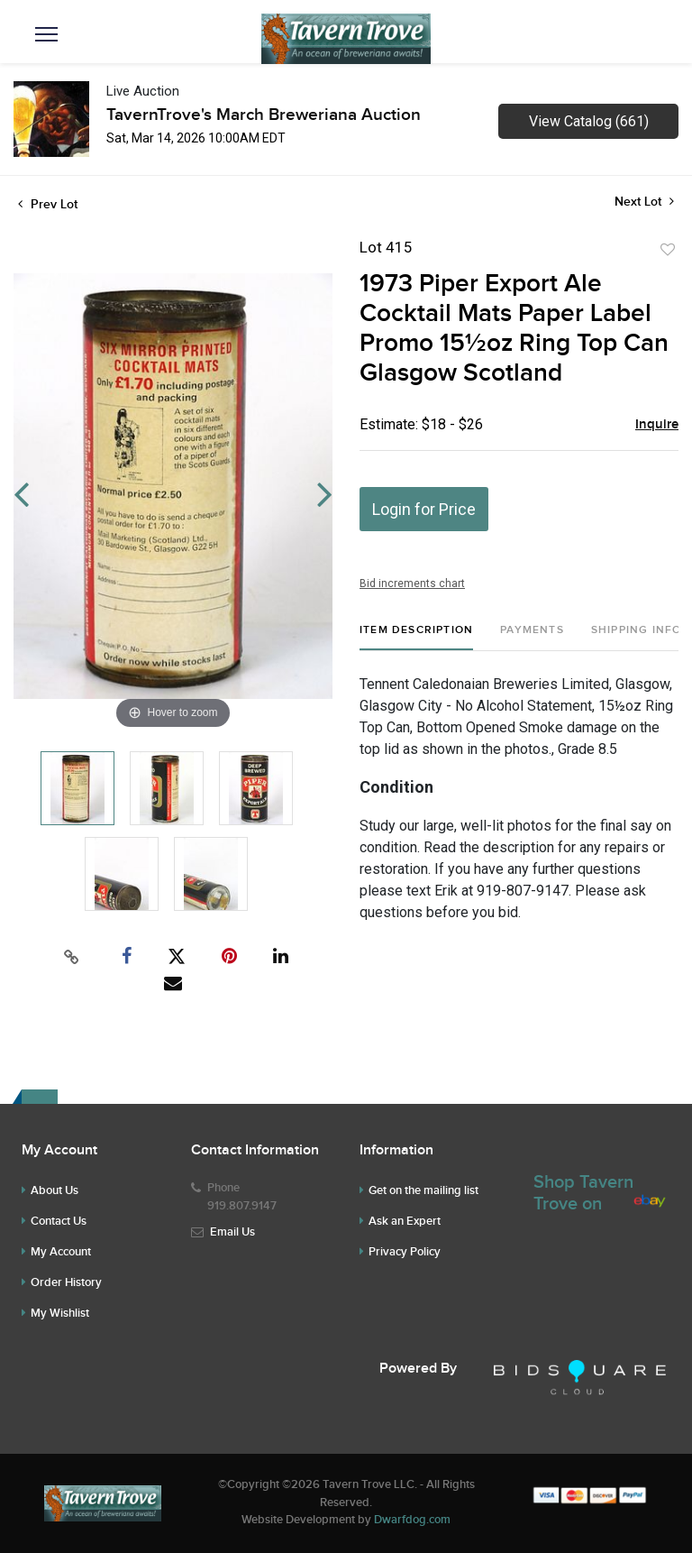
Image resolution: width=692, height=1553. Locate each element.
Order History (66, 1282)
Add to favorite (667, 250)
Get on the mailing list (423, 1190)
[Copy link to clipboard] (72, 957)
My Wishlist (60, 1313)
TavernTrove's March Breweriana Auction (263, 115)
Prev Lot (47, 204)
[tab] (416, 637)
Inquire (656, 425)
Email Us (232, 1232)
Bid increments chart (412, 583)
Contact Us (58, 1221)
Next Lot (644, 201)
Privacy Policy (405, 1252)
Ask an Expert (405, 1221)
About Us (54, 1190)
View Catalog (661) (589, 121)
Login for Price (424, 509)
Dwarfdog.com (412, 1519)
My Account (61, 1252)
